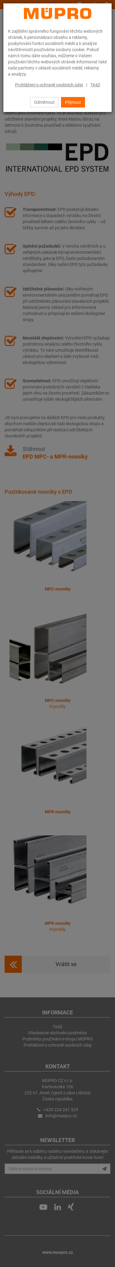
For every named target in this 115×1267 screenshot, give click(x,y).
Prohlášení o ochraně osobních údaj (49, 84)
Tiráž (95, 84)
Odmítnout (44, 102)
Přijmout (73, 102)
